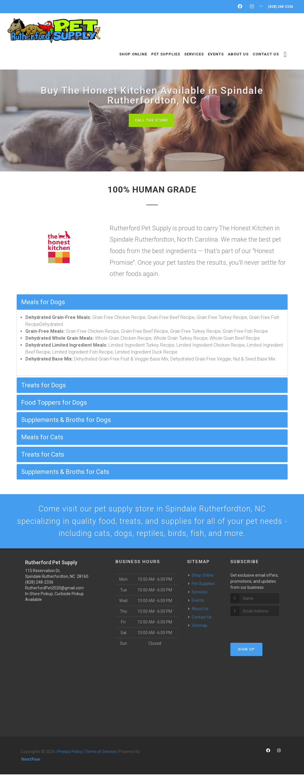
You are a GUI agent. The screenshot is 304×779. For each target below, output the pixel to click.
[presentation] (261, 631)
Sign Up (246, 654)
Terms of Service (100, 756)
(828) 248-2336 (39, 587)
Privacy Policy (69, 756)
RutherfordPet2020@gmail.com (54, 593)
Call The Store (151, 120)
